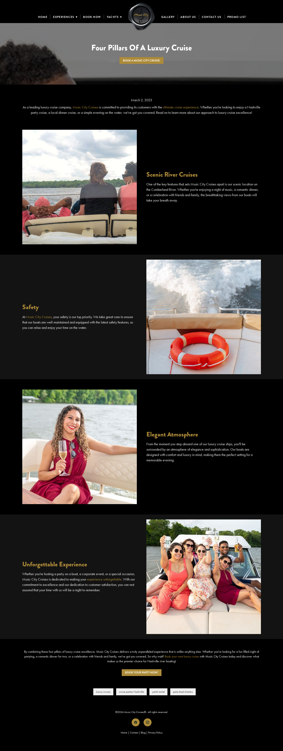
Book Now (92, 17)
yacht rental (158, 692)
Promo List (236, 17)
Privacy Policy (155, 732)
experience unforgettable (104, 579)
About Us (188, 17)
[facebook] (136, 722)
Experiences (65, 17)
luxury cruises (103, 692)
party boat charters (183, 692)
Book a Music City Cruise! (141, 60)
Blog (143, 732)
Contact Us (212, 17)
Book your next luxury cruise (182, 656)
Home (43, 17)
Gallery (168, 17)
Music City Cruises (85, 107)
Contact (134, 732)
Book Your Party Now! (141, 672)
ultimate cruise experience (181, 107)
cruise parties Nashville (131, 692)
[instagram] (148, 722)
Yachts (114, 17)
